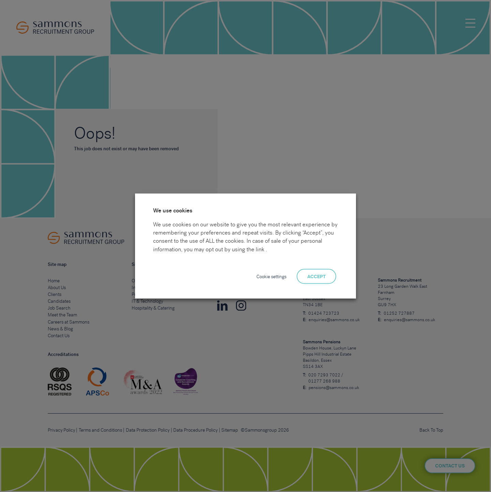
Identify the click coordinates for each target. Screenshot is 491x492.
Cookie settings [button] (271, 276)
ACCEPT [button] (316, 276)
